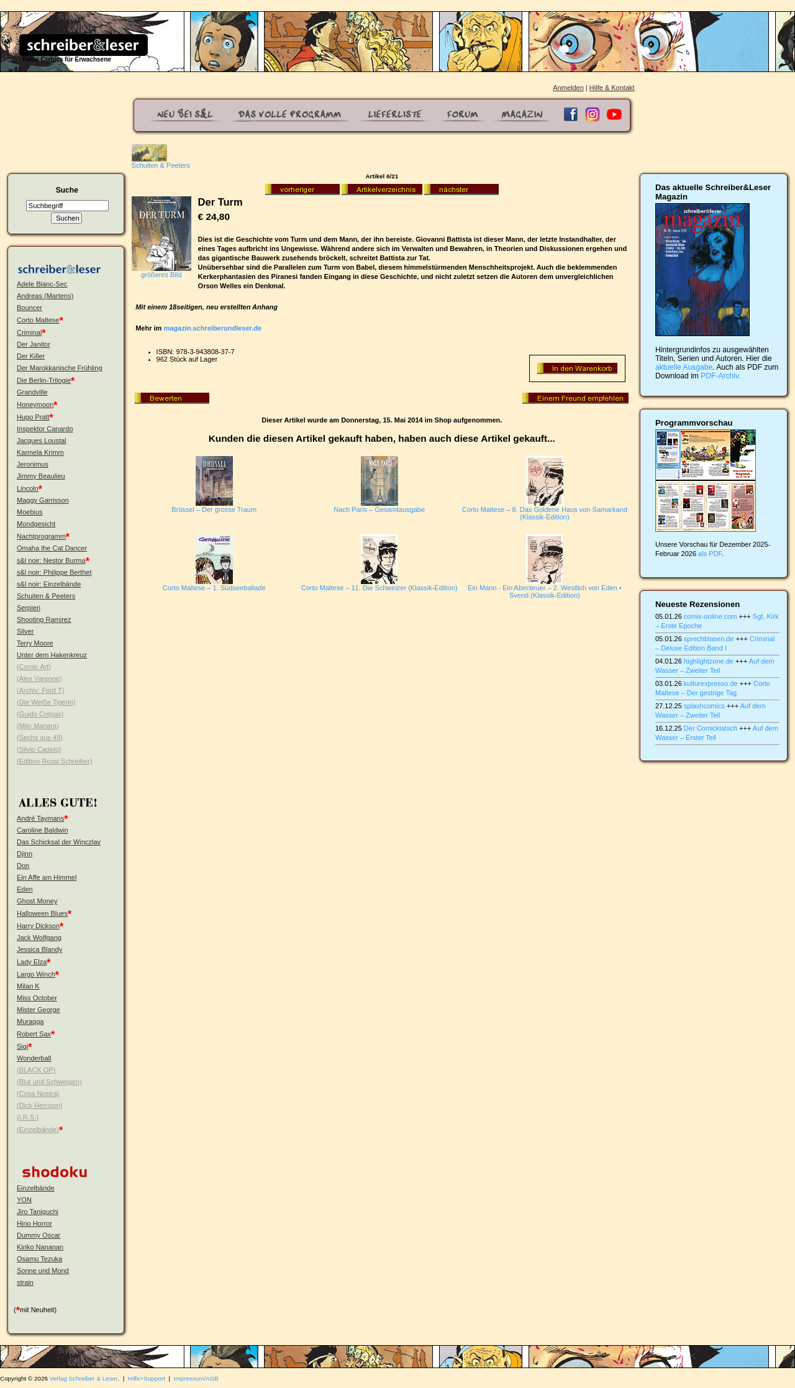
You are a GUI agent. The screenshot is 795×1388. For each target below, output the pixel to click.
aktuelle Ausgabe (683, 367)
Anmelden (568, 87)
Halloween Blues (42, 913)
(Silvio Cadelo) (39, 749)
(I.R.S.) (28, 1117)
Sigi (22, 1046)
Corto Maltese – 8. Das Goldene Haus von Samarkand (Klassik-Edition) (544, 513)
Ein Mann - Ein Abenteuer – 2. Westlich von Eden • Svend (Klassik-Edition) (545, 591)
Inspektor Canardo (45, 428)
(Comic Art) (34, 666)
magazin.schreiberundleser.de (212, 328)
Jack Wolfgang (39, 937)
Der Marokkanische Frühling (59, 368)
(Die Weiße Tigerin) (46, 702)
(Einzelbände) (38, 1129)
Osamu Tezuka (39, 1258)
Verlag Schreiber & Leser (84, 1378)
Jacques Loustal (41, 440)
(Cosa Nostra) (38, 1093)
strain (25, 1282)
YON (24, 1199)
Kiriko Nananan (40, 1247)
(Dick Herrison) (39, 1105)
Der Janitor (33, 344)
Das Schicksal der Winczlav (59, 842)
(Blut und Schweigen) (49, 1081)
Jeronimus (32, 464)
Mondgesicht (36, 523)
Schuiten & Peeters (46, 596)
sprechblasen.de (709, 638)
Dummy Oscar (38, 1235)
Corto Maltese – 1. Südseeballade (214, 587)
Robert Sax (34, 1034)
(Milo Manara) (38, 725)
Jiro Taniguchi (37, 1211)
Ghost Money (37, 901)
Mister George (38, 1009)
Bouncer (29, 307)
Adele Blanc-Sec (42, 284)
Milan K (28, 986)
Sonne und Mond (43, 1270)
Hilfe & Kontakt (612, 87)
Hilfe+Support (146, 1378)
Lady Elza (32, 962)
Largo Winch (36, 974)
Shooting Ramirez (44, 619)
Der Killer (31, 356)
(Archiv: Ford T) (40, 690)
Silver (25, 631)
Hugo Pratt (33, 417)
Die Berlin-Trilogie (44, 380)
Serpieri (28, 607)
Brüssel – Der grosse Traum (214, 509)
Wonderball (34, 1058)
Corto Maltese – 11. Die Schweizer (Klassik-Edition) (379, 587)
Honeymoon (35, 404)
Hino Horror (34, 1223)
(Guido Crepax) (40, 714)
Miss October (37, 998)
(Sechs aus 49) (40, 737)
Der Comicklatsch (710, 728)
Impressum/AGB (196, 1378)
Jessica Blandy (39, 949)
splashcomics (704, 706)
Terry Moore (35, 643)
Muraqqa (30, 1021)
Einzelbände (36, 1188)
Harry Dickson (38, 925)
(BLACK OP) (36, 1070)
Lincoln (28, 488)
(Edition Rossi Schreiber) (55, 761)
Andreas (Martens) (45, 295)
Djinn (24, 853)
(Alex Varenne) (39, 678)
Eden (25, 889)
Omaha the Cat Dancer (52, 548)
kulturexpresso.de (711, 683)
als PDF (710, 553)
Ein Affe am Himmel (46, 877)
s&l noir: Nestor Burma (51, 560)
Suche (67, 190)
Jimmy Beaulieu (41, 476)
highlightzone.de (709, 661)
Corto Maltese (38, 320)
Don (23, 865)
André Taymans (40, 818)
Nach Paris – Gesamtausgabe (379, 509)
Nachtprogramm (41, 536)
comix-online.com (710, 616)
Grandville (32, 392)
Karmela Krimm (40, 452)
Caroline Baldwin (42, 830)
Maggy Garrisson (43, 500)
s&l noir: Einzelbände (49, 584)
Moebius (30, 512)
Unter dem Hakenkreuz (52, 655)
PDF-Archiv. (720, 376)
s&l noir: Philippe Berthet (54, 572)
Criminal (29, 332)
